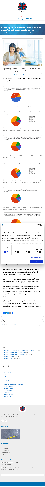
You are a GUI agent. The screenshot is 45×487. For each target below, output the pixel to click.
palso (4, 325)
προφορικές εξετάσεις (34, 325)
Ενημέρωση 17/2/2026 (8, 359)
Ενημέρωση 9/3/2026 (8, 357)
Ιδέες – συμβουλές (8, 391)
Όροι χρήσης (22, 484)
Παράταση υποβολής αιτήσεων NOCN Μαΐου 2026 (14, 355)
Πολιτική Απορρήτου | (30, 484)
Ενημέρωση (6, 371)
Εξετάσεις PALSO (7, 373)
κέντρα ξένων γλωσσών (21, 325)
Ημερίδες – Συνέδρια (8, 389)
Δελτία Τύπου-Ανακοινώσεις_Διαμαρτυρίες (13, 385)
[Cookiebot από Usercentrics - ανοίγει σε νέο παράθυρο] (37, 225)
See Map (4, 455)
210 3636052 (29, 19)
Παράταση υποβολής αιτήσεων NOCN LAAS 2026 (14, 353)
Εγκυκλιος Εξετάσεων (8, 387)
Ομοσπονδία (28, 75)
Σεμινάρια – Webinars (8, 395)
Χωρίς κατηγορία (7, 397)
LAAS (5, 369)
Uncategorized (7, 383)
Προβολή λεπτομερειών (35, 257)
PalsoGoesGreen (7, 381)
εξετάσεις (11, 325)
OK (36, 261)
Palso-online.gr (7, 379)
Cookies (37, 484)
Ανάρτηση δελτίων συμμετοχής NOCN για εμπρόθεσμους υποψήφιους (19, 351)
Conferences (6, 375)
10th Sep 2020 (18, 75)
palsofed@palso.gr (18, 19)
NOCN (24, 75)
